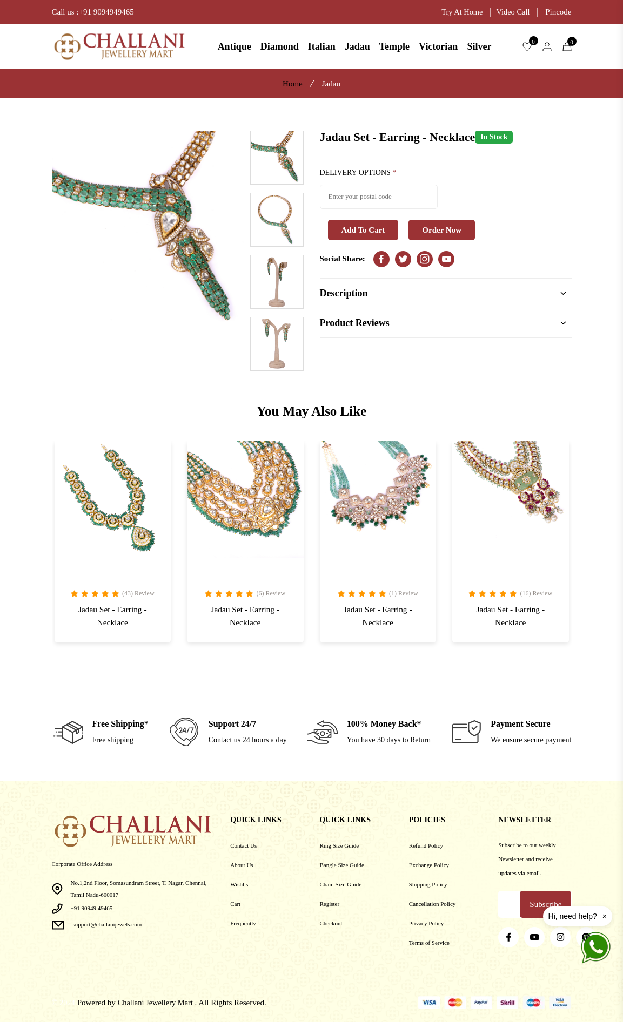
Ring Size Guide (339, 845)
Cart (235, 904)
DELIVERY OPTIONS (358, 173)
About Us (241, 865)
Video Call (512, 12)
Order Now (441, 230)
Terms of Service (429, 942)
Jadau (357, 46)
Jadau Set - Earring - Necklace (112, 618)
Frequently (243, 923)
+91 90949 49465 (92, 908)
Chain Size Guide (340, 884)
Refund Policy (426, 845)
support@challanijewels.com (107, 925)
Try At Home (459, 12)
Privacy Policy (426, 923)
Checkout (330, 923)
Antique (234, 46)
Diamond (279, 46)
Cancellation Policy (432, 904)
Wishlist (240, 884)
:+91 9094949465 (104, 12)
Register (329, 904)
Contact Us (243, 845)
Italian (322, 46)
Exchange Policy (429, 865)
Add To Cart (363, 230)
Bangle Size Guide (341, 865)
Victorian (438, 46)
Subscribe (545, 904)
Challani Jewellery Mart (157, 1002)
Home (293, 83)
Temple (394, 46)
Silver (479, 46)
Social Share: (342, 259)
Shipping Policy (428, 884)
